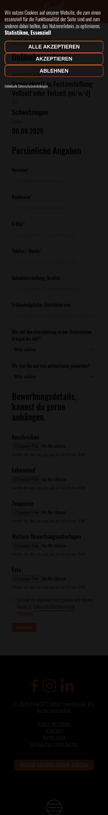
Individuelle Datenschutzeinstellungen (26, 86)
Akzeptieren (54, 59)
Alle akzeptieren (53, 47)
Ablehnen (53, 71)
